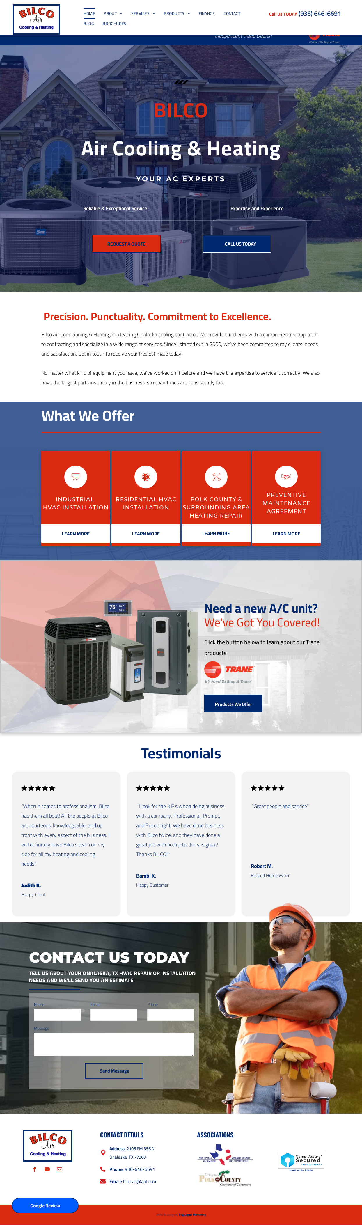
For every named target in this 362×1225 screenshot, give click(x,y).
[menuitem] (89, 13)
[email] (60, 1170)
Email (95, 1004)
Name (39, 1004)
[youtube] (47, 1170)
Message (41, 1028)
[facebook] (35, 1170)
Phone (152, 1004)
